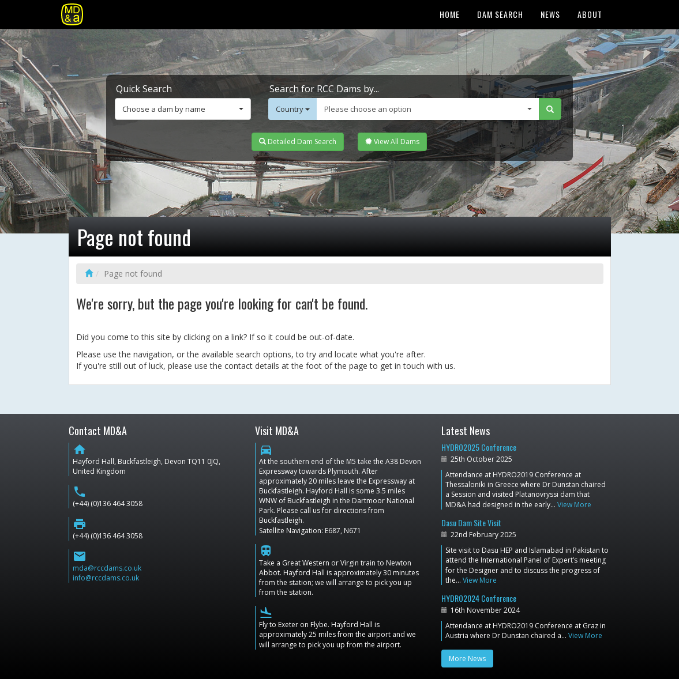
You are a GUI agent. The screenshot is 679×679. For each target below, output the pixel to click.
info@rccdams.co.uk (106, 578)
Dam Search (500, 14)
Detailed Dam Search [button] (297, 141)
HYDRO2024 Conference (478, 598)
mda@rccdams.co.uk (107, 568)
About (589, 14)
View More (574, 505)
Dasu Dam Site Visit (471, 522)
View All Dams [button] (392, 141)
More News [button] (467, 658)
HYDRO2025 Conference (478, 447)
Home (450, 14)
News (550, 14)
